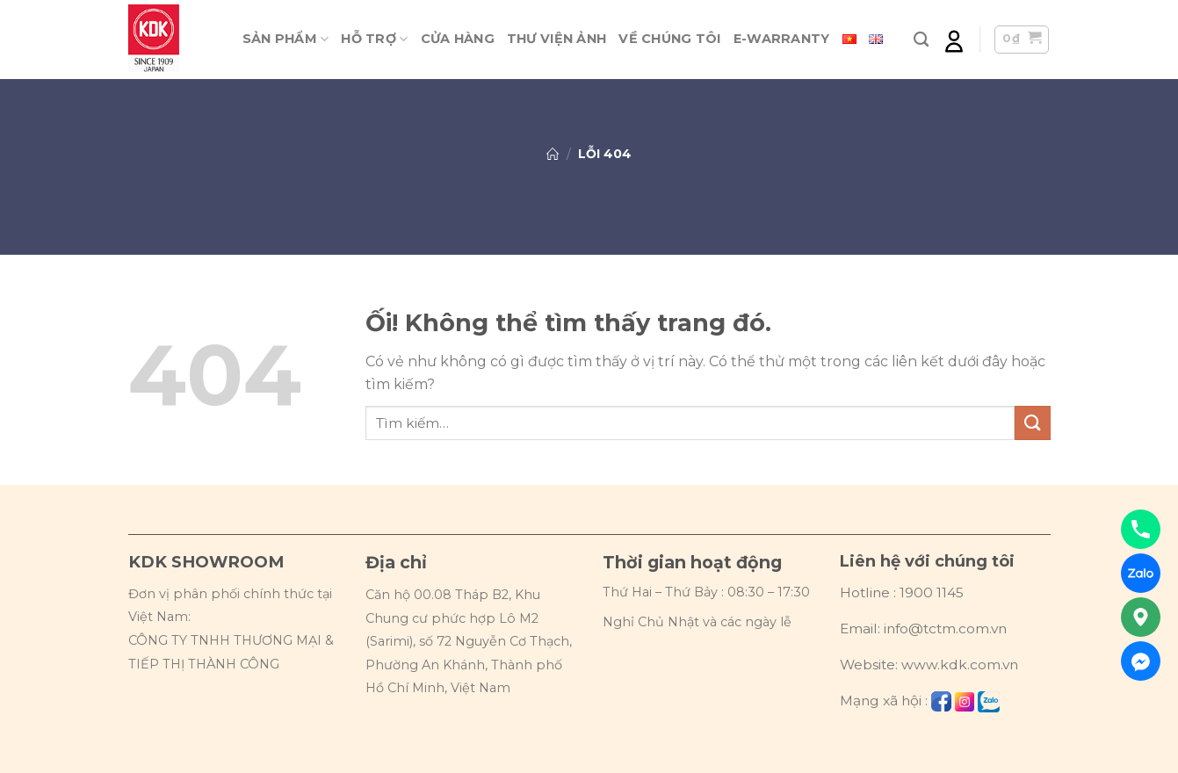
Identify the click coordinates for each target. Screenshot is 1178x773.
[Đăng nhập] (954, 39)
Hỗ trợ (374, 39)
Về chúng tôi (669, 39)
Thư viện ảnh (556, 39)
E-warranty (782, 39)
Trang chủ (552, 154)
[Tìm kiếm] (921, 40)
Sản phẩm (285, 39)
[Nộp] (1032, 423)
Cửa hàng (458, 39)
